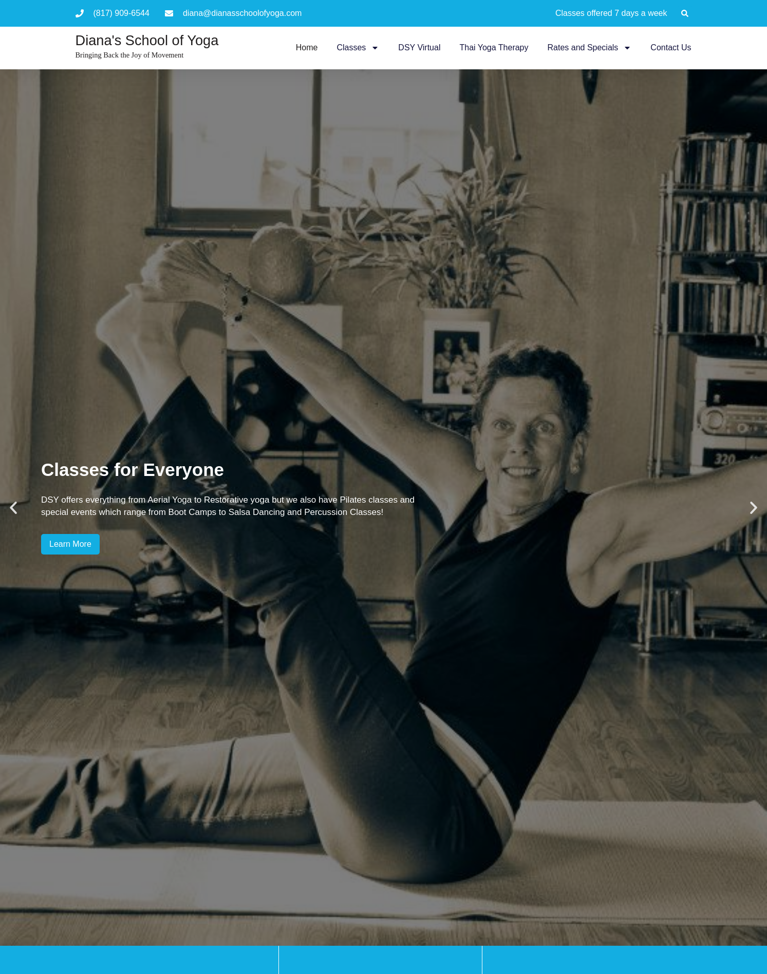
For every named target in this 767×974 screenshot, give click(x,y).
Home (307, 47)
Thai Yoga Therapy (493, 47)
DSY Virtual (419, 47)
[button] (685, 13)
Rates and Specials (590, 48)
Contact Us (670, 47)
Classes (357, 48)
